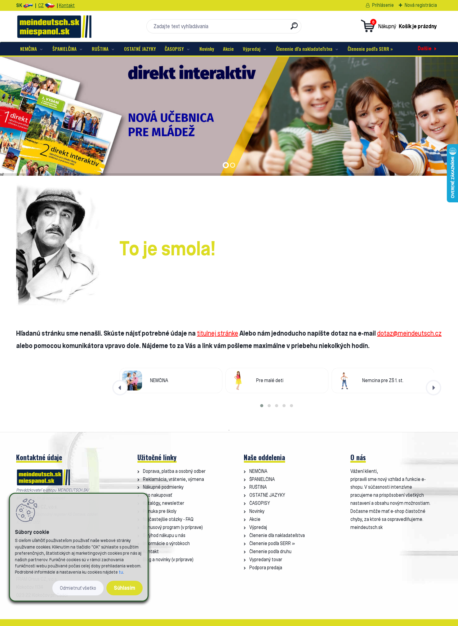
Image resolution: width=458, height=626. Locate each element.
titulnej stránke (217, 333)
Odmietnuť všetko (78, 588)
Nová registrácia (421, 5)
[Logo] (54, 26)
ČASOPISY (174, 48)
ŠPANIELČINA (64, 48)
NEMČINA (28, 48)
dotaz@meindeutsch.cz (409, 333)
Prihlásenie (383, 5)
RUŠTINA (100, 48)
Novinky (206, 48)
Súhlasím (124, 588)
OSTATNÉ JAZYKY (140, 48)
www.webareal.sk (236, 622)
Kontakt (67, 5)
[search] (294, 28)
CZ (41, 5)
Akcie (228, 48)
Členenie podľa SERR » (370, 48)
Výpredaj (251, 48)
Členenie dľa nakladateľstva (304, 48)
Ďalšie (425, 48)
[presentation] (120, 387)
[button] (261, 406)
